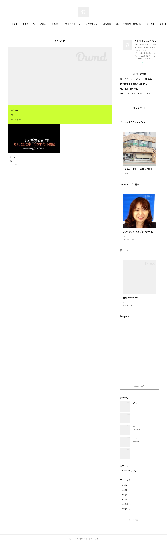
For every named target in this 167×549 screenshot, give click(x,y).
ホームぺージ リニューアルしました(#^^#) (45, 109)
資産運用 (72, 24)
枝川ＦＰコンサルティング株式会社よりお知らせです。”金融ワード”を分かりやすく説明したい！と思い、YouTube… (34, 162)
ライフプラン (107, 24)
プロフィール (45, 24)
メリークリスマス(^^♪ (142, 409)
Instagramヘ (139, 391)
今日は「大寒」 (139, 432)
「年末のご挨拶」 (140, 456)
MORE (136, 24)
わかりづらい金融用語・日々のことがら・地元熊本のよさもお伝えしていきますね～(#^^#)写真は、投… (60, 115)
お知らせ (15, 156)
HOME (30, 24)
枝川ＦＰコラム (88, 24)
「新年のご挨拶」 (140, 444)
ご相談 (59, 24)
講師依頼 (123, 24)
